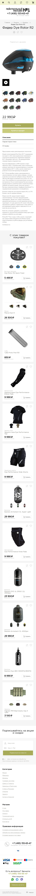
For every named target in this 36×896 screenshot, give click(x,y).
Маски (6, 311)
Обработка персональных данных (13, 832)
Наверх (31, 892)
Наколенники (8, 550)
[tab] (18, 138)
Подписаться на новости (18, 752)
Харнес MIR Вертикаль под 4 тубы (16, 711)
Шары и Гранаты (8, 783)
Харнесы (7, 709)
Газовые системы (8, 780)
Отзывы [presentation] (5, 146)
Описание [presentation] (6, 137)
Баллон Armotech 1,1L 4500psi (16, 631)
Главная (7, 22)
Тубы (6, 351)
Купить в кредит (18, 130)
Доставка (5, 811)
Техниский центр (8, 816)
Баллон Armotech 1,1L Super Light (17, 512)
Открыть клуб (7, 819)
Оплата (4, 813)
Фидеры (16, 22)
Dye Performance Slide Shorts (16, 472)
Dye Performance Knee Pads (15, 551)
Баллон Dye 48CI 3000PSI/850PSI (17, 671)
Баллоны (7, 510)
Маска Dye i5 (9, 313)
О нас (4, 808)
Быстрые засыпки (10, 271)
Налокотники (8, 390)
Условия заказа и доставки (11, 835)
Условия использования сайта (12, 830)
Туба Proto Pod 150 (11, 352)
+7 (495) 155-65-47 (18, 13)
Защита (4, 794)
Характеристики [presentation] (9, 142)
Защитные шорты (10, 470)
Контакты (5, 821)
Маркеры (5, 775)
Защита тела (8, 430)
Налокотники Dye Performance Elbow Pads (16, 393)
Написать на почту (18, 885)
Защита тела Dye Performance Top (16, 433)
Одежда (5, 791)
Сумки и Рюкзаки (8, 789)
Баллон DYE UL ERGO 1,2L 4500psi (14, 592)
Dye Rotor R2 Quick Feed (14, 273)
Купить (18, 125)
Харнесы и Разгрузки (9, 786)
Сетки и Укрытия (8, 797)
